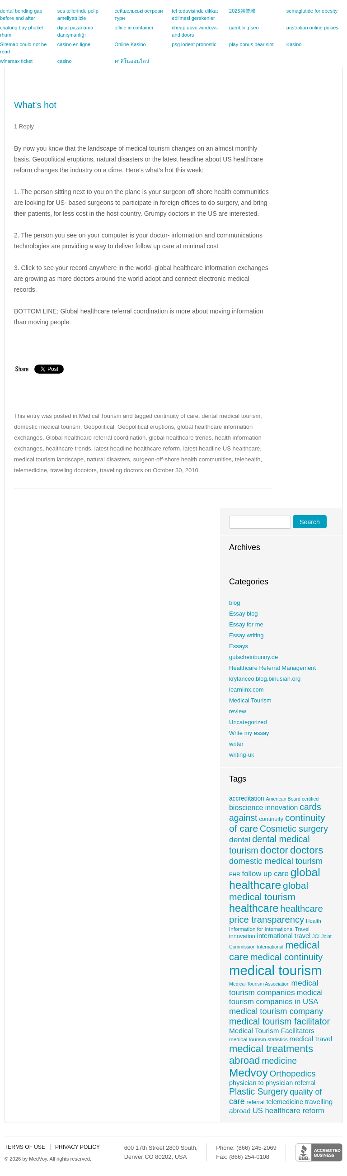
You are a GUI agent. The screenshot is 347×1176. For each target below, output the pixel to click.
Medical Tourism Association (259, 983)
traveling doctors (121, 470)
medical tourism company (276, 1011)
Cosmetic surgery (294, 829)
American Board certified (292, 798)
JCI (315, 936)
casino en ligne (73, 44)
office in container (134, 27)
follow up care (265, 873)
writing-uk (241, 754)
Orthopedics (293, 1073)
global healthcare (274, 878)
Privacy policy (77, 1147)
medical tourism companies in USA (276, 997)
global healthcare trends (180, 437)
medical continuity (286, 957)
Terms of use (25, 1147)
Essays (238, 646)
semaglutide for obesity (312, 11)
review (237, 711)
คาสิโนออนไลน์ (132, 61)
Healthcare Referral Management (272, 667)
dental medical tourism (231, 416)
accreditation (246, 798)
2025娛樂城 (242, 11)
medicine (279, 1061)
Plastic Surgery (258, 1091)
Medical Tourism (100, 416)
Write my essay (249, 733)
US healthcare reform (288, 1110)
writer (236, 743)
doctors (307, 850)
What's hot (35, 105)
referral (255, 1102)
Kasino (294, 44)
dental (239, 839)
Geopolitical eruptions (145, 426)
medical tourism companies (273, 987)
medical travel (311, 1039)
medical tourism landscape (49, 459)
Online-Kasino (130, 44)
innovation (242, 936)
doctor (274, 850)
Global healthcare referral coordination (95, 437)
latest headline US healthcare (221, 448)
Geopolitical (99, 426)
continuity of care (176, 416)
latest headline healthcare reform (137, 448)
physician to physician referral (272, 1082)
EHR (234, 874)
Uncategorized (248, 722)
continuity (271, 819)
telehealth (247, 459)
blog (234, 602)
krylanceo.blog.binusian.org (264, 678)
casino (64, 61)
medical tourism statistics (258, 1039)
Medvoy (248, 1073)
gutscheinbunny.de (253, 657)
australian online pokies (312, 27)
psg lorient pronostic (194, 44)
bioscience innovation (263, 807)
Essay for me (246, 624)
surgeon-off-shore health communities (182, 459)
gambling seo (243, 27)
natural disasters (108, 459)
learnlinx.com (246, 689)
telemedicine (30, 470)
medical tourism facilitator (279, 1021)
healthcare (253, 908)
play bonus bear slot (251, 44)
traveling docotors (73, 470)
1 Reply (24, 126)
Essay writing (246, 635)
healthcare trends (68, 448)
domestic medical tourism (47, 426)
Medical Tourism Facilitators (271, 1030)
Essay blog (243, 613)
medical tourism (275, 970)
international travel (284, 935)
